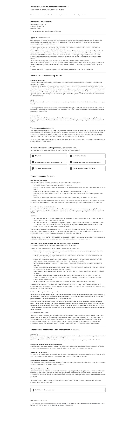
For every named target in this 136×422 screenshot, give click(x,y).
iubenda (99, 403)
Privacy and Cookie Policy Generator (64, 403)
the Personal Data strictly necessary (54, 405)
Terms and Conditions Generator (89, 403)
